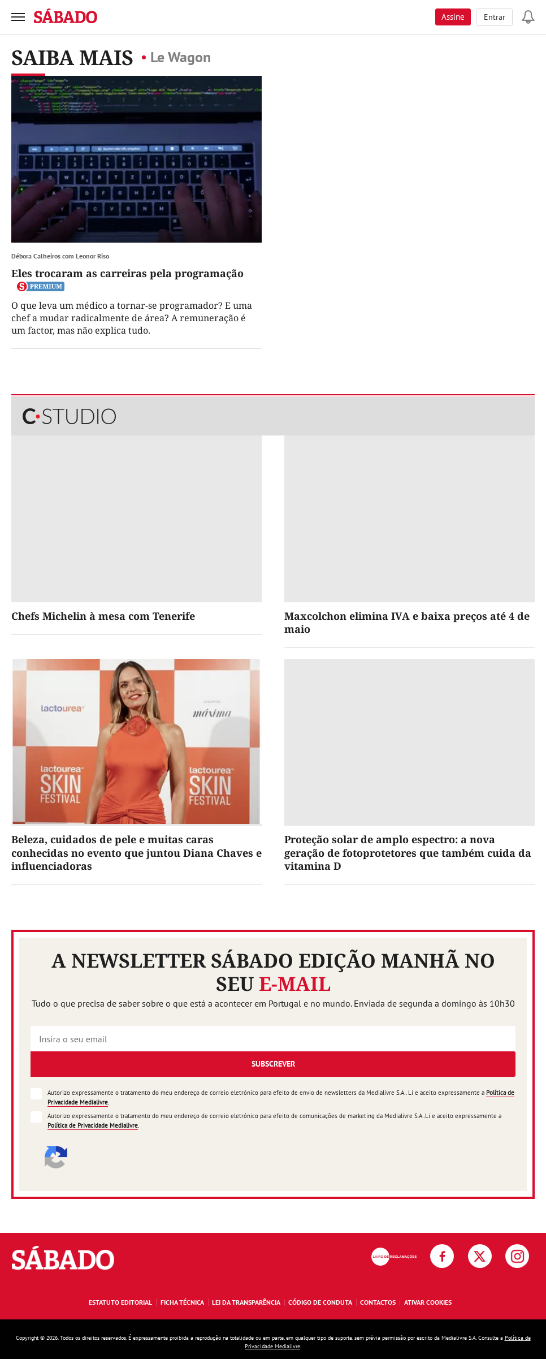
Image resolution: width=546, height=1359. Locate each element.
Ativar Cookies (428, 1302)
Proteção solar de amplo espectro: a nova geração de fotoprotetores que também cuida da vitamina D (407, 852)
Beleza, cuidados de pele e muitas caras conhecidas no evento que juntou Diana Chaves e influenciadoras (136, 852)
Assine (453, 16)
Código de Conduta (320, 1302)
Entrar (494, 17)
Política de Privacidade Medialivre (92, 1125)
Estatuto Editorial (120, 1302)
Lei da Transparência (246, 1302)
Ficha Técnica (182, 1302)
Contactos (378, 1302)
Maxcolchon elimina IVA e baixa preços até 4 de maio (407, 622)
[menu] (18, 16)
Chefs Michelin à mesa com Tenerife (103, 616)
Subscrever (273, 1064)
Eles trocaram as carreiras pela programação (127, 273)
